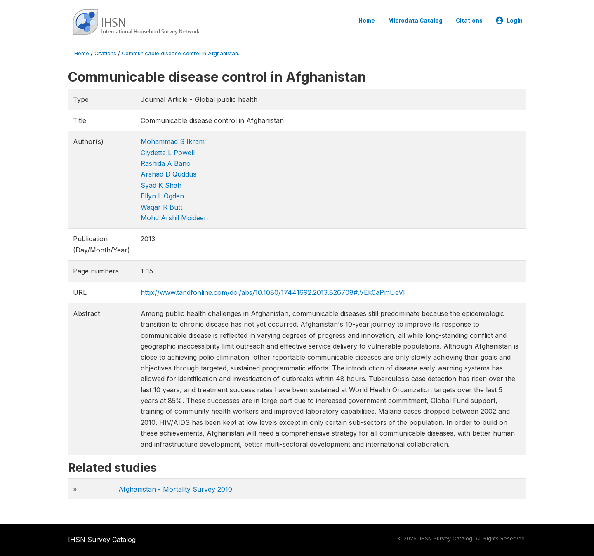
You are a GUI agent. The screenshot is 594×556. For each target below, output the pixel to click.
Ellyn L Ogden (162, 196)
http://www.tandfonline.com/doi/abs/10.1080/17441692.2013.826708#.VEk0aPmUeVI (273, 292)
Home (366, 20)
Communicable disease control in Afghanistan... (182, 53)
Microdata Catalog (415, 20)
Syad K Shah (161, 185)
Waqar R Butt (161, 207)
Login (509, 20)
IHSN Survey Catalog (102, 539)
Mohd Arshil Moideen (174, 218)
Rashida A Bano (166, 163)
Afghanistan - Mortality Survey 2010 (175, 489)
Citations (469, 20)
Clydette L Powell (168, 152)
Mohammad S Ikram (173, 141)
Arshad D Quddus (168, 174)
